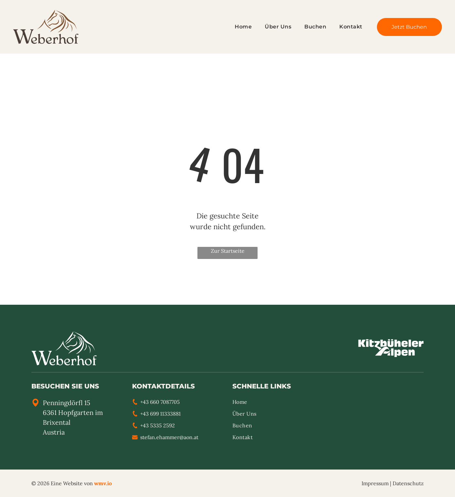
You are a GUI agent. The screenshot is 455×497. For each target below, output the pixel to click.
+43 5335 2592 (157, 425)
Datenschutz (408, 483)
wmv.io (103, 483)
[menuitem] (237, 26)
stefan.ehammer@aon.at (169, 437)
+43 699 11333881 (160, 413)
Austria (54, 432)
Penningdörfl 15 (66, 403)
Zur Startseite (227, 251)
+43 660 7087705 (160, 402)
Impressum (375, 483)
